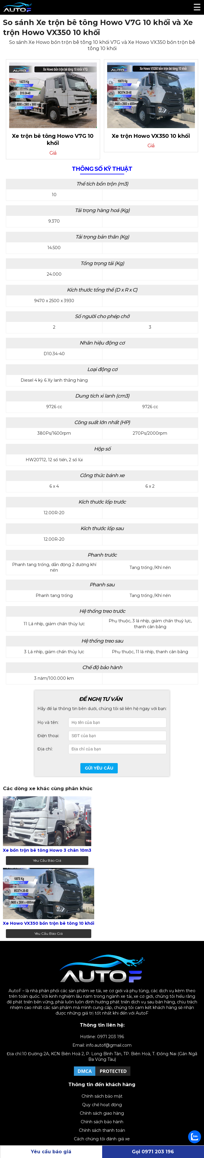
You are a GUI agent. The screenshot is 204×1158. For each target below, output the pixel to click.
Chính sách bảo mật (102, 1096)
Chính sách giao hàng (102, 1113)
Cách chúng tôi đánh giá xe (102, 1139)
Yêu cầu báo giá (47, 860)
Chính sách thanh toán (102, 1130)
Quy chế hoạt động (102, 1104)
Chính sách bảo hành (102, 1121)
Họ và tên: (48, 722)
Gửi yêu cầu (99, 768)
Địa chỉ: (45, 749)
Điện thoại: (48, 735)
